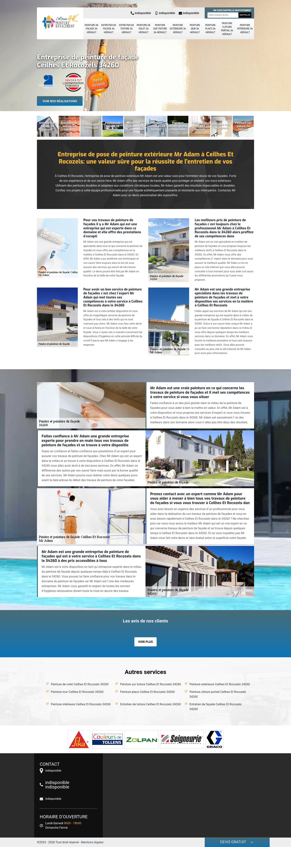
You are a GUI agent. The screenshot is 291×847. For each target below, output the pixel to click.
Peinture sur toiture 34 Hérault (160, 29)
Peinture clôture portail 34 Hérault (227, 29)
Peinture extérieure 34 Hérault (178, 29)
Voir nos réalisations (59, 101)
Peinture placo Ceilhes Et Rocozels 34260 (147, 692)
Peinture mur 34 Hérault (195, 29)
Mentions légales (92, 842)
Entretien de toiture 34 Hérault (126, 29)
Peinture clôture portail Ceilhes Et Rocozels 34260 (217, 694)
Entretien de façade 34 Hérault (108, 29)
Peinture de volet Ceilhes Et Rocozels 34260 (80, 684)
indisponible (141, 13)
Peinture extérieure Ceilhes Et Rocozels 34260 (219, 684)
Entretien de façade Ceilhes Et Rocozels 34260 (215, 706)
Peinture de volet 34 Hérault (143, 29)
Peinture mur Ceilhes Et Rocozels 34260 (77, 692)
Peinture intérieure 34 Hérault (245, 29)
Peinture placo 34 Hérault (210, 29)
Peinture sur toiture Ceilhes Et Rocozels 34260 (150, 684)
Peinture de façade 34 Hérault (91, 29)
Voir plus (145, 642)
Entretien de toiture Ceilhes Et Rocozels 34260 (150, 704)
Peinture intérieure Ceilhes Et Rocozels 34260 (81, 704)
